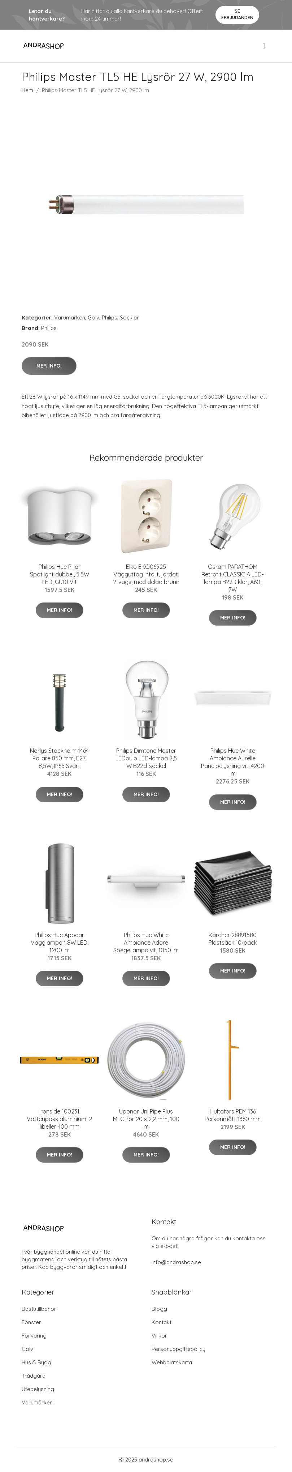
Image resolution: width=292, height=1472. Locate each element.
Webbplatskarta (172, 1362)
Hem (27, 90)
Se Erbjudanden (237, 14)
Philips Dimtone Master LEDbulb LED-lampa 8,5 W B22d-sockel (146, 758)
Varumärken (69, 317)
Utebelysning (38, 1389)
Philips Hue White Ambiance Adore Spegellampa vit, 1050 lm (146, 942)
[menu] (264, 46)
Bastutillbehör (39, 1308)
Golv (93, 317)
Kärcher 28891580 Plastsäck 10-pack (233, 938)
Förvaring (34, 1335)
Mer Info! (49, 365)
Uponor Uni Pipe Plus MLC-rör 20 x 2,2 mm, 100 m (146, 1119)
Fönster (31, 1322)
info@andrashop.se (176, 1262)
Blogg (159, 1308)
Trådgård (33, 1375)
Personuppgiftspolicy (178, 1349)
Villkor (159, 1335)
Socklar (129, 317)
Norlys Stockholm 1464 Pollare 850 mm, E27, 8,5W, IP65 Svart (59, 758)
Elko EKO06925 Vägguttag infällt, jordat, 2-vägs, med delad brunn (146, 574)
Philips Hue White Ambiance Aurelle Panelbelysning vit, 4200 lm (232, 762)
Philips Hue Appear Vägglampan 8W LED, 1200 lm (59, 942)
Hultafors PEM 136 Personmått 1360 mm (233, 1115)
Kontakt (161, 1322)
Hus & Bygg (36, 1362)
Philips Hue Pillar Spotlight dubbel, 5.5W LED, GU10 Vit (59, 574)
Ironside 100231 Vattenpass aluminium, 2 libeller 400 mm (59, 1119)
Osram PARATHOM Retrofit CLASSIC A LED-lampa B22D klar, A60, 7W (232, 578)
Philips (109, 317)
